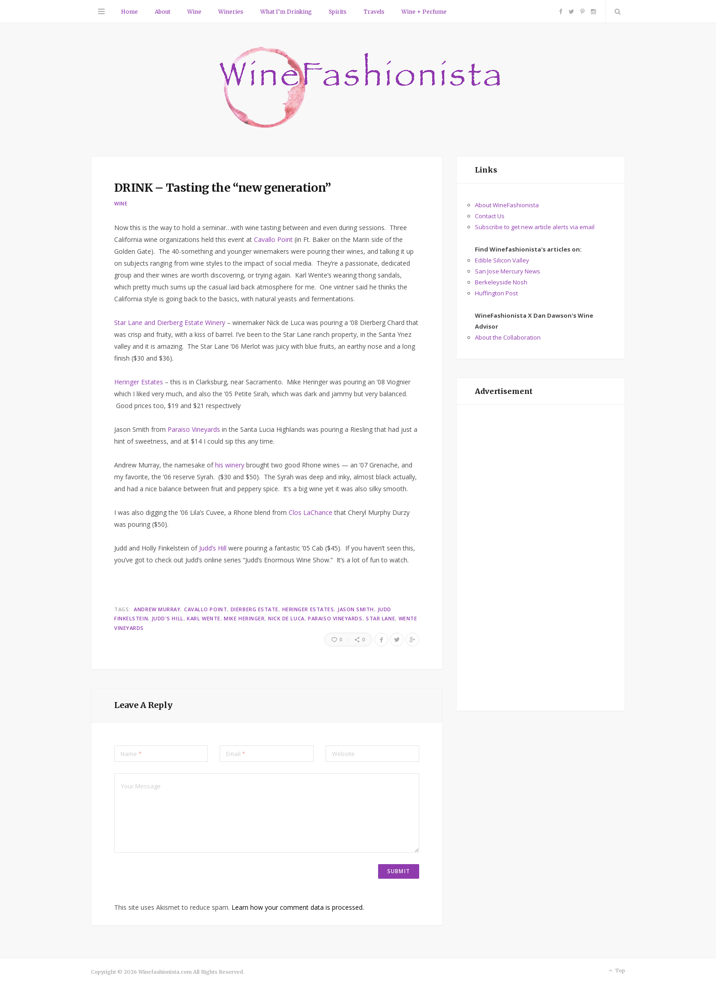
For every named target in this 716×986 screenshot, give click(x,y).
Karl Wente (204, 618)
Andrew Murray (157, 609)
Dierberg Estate (255, 609)
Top (616, 970)
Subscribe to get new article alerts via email (535, 227)
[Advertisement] (540, 558)
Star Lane (380, 618)
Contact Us (490, 216)
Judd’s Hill (212, 548)
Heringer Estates (138, 382)
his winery (229, 465)
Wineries (230, 11)
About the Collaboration (508, 337)
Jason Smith (355, 609)
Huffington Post (496, 293)
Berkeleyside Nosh (501, 282)
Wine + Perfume (424, 11)
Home (129, 11)
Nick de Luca (286, 618)
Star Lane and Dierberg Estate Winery (169, 322)
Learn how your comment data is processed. (298, 907)
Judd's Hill (168, 618)
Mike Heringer (244, 618)
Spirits (338, 11)
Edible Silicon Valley (502, 260)
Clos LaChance (311, 512)
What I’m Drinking (286, 11)
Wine (194, 11)
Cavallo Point (273, 239)
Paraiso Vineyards (195, 429)
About (162, 11)
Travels (373, 11)
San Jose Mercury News (507, 271)
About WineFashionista (507, 205)
